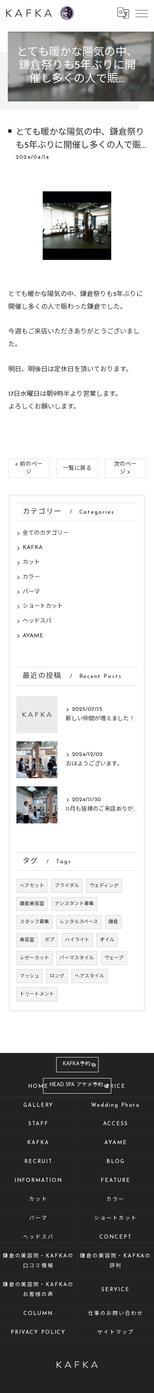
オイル (107, 940)
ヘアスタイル (89, 976)
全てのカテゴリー (46, 533)
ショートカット (43, 606)
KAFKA (33, 548)
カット (31, 562)
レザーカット (34, 958)
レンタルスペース (79, 921)
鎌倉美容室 (32, 903)
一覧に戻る (77, 468)
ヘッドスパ (37, 621)
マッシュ (29, 976)
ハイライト (77, 940)
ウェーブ (114, 958)
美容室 (27, 940)
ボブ (50, 940)
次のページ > (125, 468)
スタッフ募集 (34, 921)
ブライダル (67, 885)
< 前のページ (29, 468)
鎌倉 (113, 921)
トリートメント (37, 994)
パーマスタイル (77, 958)
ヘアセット (32, 885)
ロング (57, 976)
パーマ (31, 592)
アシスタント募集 (74, 903)
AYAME (33, 636)
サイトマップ (115, 1332)
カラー (31, 577)
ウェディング (104, 885)
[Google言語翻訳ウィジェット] (122, 13)
